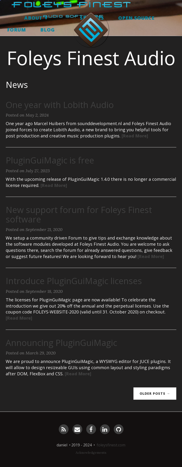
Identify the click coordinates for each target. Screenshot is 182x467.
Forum (16, 46)
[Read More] (135, 136)
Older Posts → (155, 393)
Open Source (136, 34)
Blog (47, 46)
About (33, 34)
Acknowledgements (91, 452)
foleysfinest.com (111, 445)
